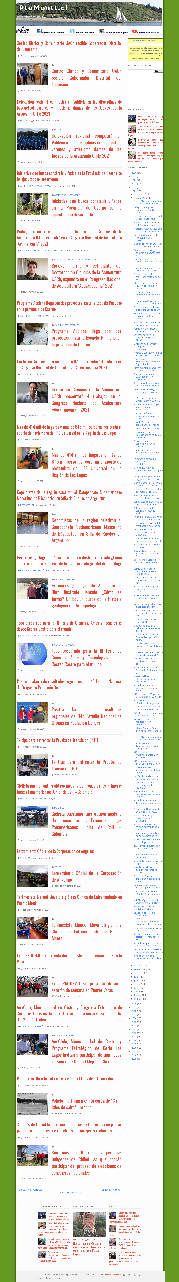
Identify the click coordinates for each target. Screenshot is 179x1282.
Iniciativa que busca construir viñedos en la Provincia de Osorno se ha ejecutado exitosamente (69, 176)
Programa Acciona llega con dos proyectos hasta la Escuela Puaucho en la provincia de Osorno (69, 306)
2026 (134, 172)
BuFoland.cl (57, 1278)
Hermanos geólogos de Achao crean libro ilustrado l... (148, 262)
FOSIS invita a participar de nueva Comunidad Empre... (148, 708)
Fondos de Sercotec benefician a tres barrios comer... (147, 879)
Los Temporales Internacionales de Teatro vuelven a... (148, 435)
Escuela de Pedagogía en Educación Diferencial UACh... (146, 589)
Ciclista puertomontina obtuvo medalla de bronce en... (148, 295)
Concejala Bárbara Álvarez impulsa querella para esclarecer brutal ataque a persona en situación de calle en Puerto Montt (53, 1228)
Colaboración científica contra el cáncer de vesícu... (145, 511)
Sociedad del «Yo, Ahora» (146, 428)
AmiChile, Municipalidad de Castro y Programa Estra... (148, 323)
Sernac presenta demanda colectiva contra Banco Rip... (147, 937)
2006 (134, 1055)
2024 (134, 180)
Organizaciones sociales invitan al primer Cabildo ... (148, 886)
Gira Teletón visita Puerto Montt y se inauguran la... (147, 702)
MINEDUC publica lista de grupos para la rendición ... (148, 901)
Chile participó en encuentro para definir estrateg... (148, 929)
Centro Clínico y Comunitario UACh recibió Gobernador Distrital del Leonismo (69, 46)
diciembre (139, 194)
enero (137, 998)
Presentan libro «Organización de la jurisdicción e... (144, 679)
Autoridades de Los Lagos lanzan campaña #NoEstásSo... (147, 407)
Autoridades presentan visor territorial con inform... (148, 944)
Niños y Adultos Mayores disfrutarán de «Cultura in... (148, 695)
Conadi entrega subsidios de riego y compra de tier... (148, 834)
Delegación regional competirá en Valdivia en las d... (147, 210)
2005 (134, 1058)
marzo (137, 991)
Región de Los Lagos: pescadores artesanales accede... (147, 794)
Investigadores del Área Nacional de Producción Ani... (147, 580)
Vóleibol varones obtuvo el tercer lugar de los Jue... (147, 841)
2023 (134, 183)
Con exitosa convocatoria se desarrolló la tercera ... (148, 503)
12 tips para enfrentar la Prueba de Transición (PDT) (57, 740)
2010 (134, 1040)
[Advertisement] (143, 88)
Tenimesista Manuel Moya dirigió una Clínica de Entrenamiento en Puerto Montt (69, 900)
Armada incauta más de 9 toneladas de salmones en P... (148, 598)
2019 (134, 1007)
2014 (134, 1025)
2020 (134, 1003)
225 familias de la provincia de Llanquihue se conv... (147, 777)
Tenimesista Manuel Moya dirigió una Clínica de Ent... (148, 308)
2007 (134, 1051)
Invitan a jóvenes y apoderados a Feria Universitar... (144, 818)
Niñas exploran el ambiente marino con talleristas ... (147, 369)
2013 (134, 1029)
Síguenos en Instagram (116, 32)
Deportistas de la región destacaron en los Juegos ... (147, 392)
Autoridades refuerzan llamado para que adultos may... (147, 803)
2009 (134, 1044)
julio (136, 976)
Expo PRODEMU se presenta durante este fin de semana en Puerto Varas (69, 958)
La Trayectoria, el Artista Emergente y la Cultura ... (147, 399)
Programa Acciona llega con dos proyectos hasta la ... (148, 230)
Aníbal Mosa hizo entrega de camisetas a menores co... (148, 518)
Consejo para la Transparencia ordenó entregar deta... (146, 746)
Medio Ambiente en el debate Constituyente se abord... (147, 628)
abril (136, 987)
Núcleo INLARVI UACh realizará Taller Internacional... (145, 722)
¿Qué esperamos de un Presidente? (145, 856)
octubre (138, 965)
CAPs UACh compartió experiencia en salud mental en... (145, 461)
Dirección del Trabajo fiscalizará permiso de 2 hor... (147, 915)
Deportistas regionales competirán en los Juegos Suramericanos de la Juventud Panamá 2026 (124, 1217)
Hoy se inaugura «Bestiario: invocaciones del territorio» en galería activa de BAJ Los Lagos (89, 1248)
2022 (134, 187)
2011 (134, 1036)
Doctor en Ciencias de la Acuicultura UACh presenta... (146, 238)
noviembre (139, 197)
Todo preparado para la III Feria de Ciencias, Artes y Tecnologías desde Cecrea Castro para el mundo (69, 626)
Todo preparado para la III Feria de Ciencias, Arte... (147, 269)
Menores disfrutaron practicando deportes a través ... (146, 416)
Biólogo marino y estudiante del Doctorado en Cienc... (148, 224)
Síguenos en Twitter (85, 32)
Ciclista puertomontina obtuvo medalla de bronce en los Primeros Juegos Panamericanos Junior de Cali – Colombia (69, 789)
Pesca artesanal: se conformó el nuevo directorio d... (144, 444)
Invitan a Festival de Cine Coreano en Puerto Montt (148, 539)
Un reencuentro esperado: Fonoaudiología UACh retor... (147, 637)
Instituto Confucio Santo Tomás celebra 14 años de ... (148, 731)
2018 (134, 1010)
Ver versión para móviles (72, 1192)
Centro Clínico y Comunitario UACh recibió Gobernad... (148, 202)
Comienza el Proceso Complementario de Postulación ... (145, 571)
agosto (137, 973)
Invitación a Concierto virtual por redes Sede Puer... (148, 490)
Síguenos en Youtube (148, 32)
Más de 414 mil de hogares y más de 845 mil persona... (148, 245)
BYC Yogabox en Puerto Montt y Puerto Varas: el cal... (147, 894)
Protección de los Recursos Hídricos (147, 546)
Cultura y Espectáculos (86, 1206)
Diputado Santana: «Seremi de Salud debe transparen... (148, 950)
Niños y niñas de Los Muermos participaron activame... (146, 755)
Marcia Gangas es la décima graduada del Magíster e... (148, 484)
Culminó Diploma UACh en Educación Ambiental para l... (148, 646)
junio (136, 980)
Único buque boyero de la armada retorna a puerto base (147, 613)
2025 (134, 176)
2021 (134, 191)
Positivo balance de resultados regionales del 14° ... (147, 277)
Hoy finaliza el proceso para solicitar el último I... (147, 908)
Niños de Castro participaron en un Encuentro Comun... (148, 762)
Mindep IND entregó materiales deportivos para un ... (148, 470)
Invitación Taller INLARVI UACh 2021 (146, 620)
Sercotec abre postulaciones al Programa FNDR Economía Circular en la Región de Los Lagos (145, 131)
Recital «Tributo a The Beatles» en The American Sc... (148, 553)
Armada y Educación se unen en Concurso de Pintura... (148, 354)
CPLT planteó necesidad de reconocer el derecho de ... (148, 524)
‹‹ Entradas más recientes (29, 1189)
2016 (134, 1018)
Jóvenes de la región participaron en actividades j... (148, 958)
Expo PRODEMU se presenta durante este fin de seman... (148, 316)
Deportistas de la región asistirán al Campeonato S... (147, 253)
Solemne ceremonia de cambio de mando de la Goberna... (147, 827)
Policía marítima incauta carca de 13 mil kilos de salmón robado (66, 1078)
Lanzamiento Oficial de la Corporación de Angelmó (56, 851)
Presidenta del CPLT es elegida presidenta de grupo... (145, 870)
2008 (134, 1047)
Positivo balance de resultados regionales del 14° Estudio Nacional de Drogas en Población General (69, 684)
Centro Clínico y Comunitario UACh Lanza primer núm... (148, 738)
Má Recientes (116, 1206)
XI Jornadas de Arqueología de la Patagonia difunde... (147, 384)
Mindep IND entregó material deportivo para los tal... (148, 862)
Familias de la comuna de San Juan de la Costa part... (148, 923)
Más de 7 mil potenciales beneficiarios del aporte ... (147, 423)
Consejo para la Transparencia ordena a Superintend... (147, 362)
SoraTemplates (114, 1274)
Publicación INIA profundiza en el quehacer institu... (147, 810)
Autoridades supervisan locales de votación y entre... (145, 688)
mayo (137, 984)
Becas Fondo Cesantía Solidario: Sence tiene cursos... (145, 562)
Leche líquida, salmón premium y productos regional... (145, 785)
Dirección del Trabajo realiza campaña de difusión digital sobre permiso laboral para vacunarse (145, 144)
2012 (134, 1032)
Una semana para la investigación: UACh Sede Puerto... (147, 770)
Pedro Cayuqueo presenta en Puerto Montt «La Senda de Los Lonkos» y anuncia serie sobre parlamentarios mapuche (54, 1243)
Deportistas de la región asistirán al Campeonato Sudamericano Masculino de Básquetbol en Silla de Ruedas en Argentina (69, 495)
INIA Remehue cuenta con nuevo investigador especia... (147, 848)
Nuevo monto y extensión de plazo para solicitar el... (148, 605)
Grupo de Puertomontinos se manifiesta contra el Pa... (148, 653)
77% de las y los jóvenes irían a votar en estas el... (148, 714)
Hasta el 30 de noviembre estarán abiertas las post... (148, 497)
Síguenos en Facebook (54, 32)
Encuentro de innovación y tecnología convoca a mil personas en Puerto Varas (150, 119)
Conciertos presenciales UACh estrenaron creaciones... (145, 377)
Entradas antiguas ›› (112, 1189)
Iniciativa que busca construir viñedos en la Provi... (148, 217)
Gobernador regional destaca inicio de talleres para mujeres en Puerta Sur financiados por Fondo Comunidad (145, 157)
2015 (134, 1021)
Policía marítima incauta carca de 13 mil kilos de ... (147, 330)
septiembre (139, 969)
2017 (134, 1014)
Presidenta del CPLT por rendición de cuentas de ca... (147, 661)
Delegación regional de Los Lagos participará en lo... (147, 478)
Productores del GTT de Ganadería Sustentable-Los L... (148, 670)
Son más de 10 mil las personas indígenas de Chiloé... (146, 337)
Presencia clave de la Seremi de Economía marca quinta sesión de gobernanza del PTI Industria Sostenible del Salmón (125, 1258)
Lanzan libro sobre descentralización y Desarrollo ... (144, 532)
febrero (138, 994)
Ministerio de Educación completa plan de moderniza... (145, 346)
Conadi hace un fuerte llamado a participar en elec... (146, 453)
